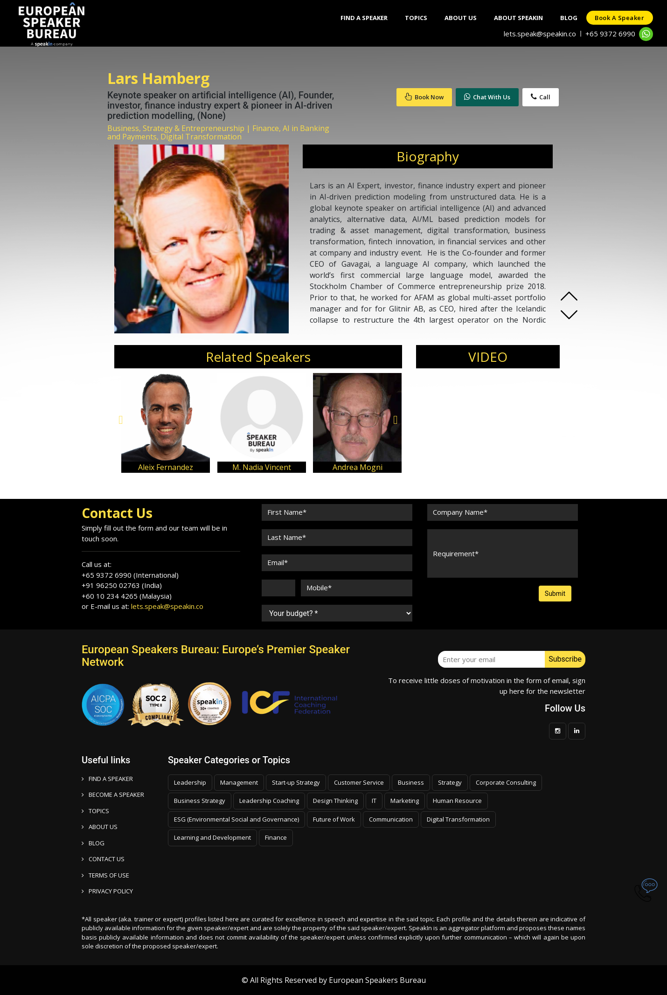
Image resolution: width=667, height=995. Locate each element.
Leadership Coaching (269, 800)
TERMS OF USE (105, 875)
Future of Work (334, 819)
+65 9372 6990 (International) (130, 575)
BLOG (93, 843)
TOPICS (95, 811)
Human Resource (457, 800)
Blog (567, 18)
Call (540, 97)
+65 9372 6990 (610, 33)
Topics (410, 18)
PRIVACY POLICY (107, 891)
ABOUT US (100, 826)
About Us (456, 18)
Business (411, 782)
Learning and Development (212, 837)
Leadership (190, 782)
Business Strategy (199, 800)
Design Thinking (335, 800)
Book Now (424, 97)
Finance (276, 837)
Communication (391, 819)
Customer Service (359, 782)
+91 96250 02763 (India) (122, 585)
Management (239, 782)
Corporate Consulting (506, 782)
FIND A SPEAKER (107, 778)
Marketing (404, 800)
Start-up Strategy (296, 782)
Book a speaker (619, 18)
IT (374, 800)
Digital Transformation (458, 819)
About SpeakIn (515, 18)
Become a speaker (113, 794)
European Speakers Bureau (377, 980)
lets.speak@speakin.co (540, 33)
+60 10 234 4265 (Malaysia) (127, 596)
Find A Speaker (356, 18)
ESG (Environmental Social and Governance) (236, 819)
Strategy (450, 782)
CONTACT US (103, 859)
